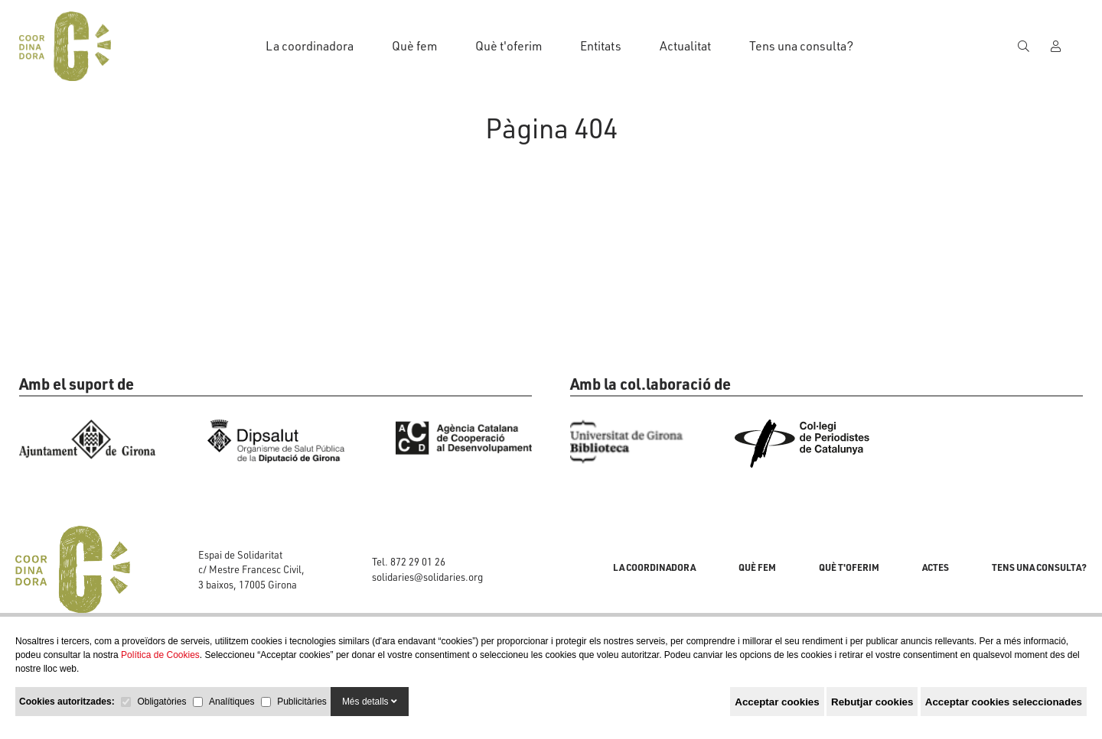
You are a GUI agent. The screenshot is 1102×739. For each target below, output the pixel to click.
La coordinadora (310, 45)
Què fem (414, 45)
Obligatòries (161, 701)
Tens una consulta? (801, 45)
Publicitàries (302, 701)
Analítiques (231, 701)
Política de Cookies (160, 655)
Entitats (600, 45)
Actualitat (685, 45)
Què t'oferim (508, 45)
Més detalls (369, 701)
